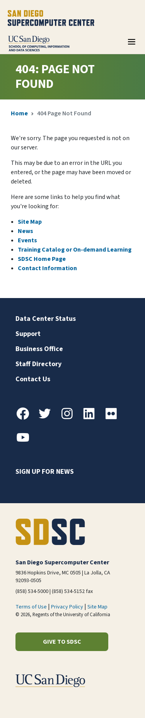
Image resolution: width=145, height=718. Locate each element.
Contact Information (47, 268)
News (25, 231)
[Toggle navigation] (131, 44)
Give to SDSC (62, 641)
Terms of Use (31, 607)
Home (19, 113)
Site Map (30, 222)
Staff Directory (38, 364)
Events (27, 240)
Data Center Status (45, 319)
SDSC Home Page (42, 259)
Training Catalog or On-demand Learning (74, 249)
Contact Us (32, 379)
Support (28, 334)
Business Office (39, 349)
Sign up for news (44, 471)
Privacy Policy (67, 607)
